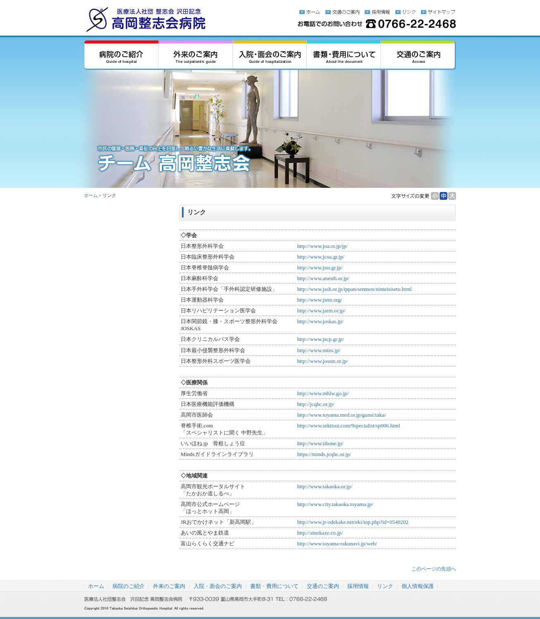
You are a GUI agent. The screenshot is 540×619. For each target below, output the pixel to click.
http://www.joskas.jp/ (320, 321)
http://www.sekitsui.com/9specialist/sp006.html (348, 425)
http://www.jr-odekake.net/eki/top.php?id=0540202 (353, 522)
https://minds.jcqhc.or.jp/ (324, 454)
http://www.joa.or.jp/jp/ (322, 246)
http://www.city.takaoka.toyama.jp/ (335, 504)
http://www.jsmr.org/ (319, 300)
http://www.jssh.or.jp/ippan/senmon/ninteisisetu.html (354, 289)
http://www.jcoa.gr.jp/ (320, 257)
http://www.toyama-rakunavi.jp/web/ (337, 543)
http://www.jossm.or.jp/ (322, 361)
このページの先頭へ (433, 569)
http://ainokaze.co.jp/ (320, 533)
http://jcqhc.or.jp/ (315, 404)
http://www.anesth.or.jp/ (323, 278)
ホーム (91, 195)
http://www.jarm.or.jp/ (321, 310)
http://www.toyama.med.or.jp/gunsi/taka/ (341, 415)
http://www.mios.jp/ (318, 350)
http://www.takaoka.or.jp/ (324, 486)
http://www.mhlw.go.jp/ (323, 393)
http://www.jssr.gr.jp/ (319, 267)
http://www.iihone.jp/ (320, 443)
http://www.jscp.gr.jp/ (320, 339)
